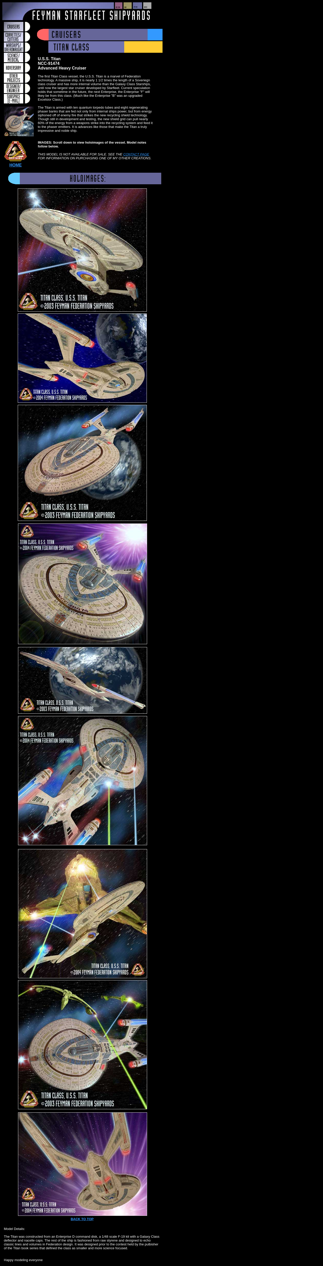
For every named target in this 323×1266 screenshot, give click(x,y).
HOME (16, 165)
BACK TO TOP (82, 1219)
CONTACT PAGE (136, 154)
